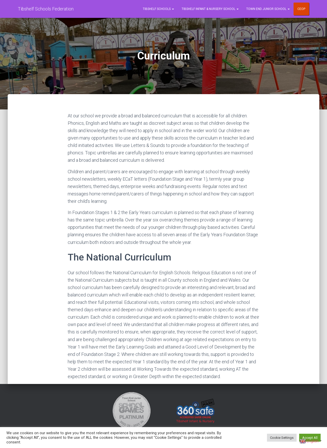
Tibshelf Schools (158, 9)
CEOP (301, 9)
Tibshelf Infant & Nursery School (210, 9)
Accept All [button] (310, 438)
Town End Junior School (268, 9)
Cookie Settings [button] (282, 438)
